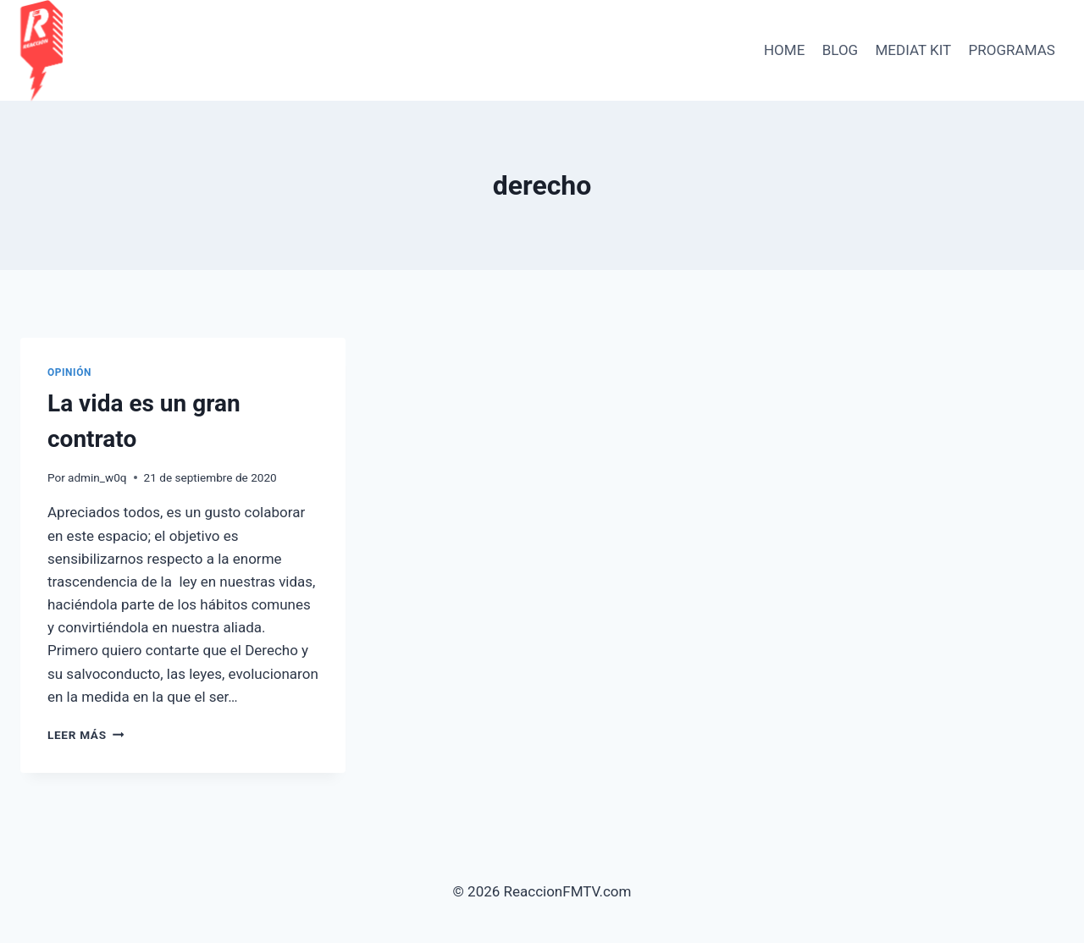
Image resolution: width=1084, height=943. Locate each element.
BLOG (840, 49)
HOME (784, 49)
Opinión (69, 372)
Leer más (85, 735)
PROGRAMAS (1012, 49)
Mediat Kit (914, 49)
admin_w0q (97, 477)
